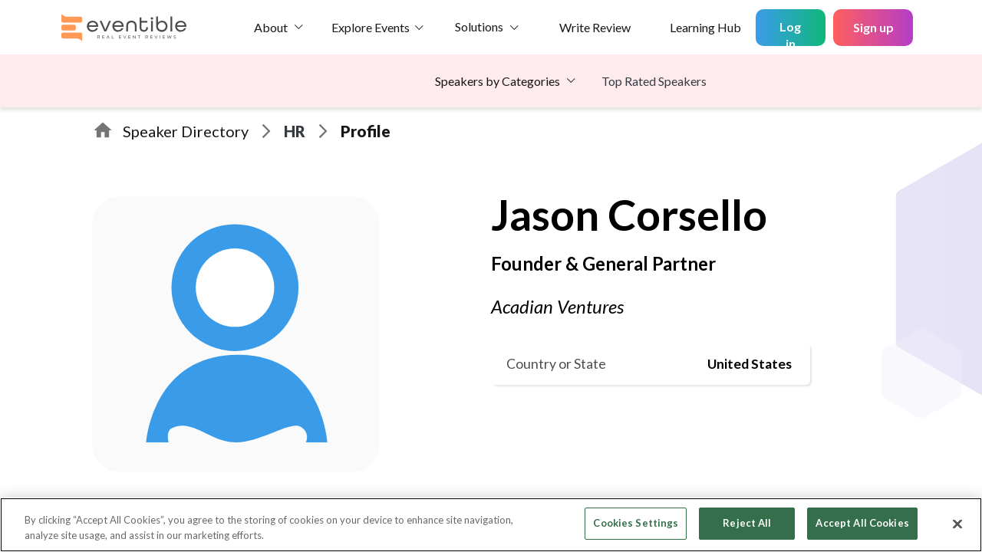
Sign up (873, 27)
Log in (790, 32)
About (271, 27)
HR (294, 131)
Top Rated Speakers (654, 81)
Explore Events (370, 27)
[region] (491, 525)
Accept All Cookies (862, 523)
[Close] (957, 523)
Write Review (595, 27)
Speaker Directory (186, 131)
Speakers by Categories (497, 81)
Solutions (479, 26)
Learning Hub (705, 27)
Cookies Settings (635, 523)
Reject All (747, 523)
